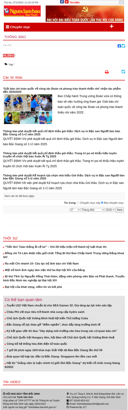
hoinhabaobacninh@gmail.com (93, 403)
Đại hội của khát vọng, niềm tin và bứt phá (32, 287)
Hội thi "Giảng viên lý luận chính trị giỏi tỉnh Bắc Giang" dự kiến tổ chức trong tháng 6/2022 (62, 365)
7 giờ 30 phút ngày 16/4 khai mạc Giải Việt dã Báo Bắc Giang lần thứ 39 (53, 350)
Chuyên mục (60, 26)
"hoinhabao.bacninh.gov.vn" (42, 407)
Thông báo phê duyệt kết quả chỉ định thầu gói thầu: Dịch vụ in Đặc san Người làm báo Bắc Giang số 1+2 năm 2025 (61, 133)
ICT (85, 407)
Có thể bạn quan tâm (23, 299)
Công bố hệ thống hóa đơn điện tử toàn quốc (36, 343)
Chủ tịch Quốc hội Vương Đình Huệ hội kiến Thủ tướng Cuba (46, 318)
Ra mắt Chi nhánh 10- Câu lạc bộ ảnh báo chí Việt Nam (41, 263)
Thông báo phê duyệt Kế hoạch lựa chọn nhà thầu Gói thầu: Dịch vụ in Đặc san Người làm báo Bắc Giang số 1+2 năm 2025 (63, 177)
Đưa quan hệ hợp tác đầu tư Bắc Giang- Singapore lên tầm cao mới (51, 356)
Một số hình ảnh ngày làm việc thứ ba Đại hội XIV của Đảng (44, 270)
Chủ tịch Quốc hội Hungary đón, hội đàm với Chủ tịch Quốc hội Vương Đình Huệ (59, 337)
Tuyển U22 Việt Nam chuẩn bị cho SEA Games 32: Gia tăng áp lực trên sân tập (58, 305)
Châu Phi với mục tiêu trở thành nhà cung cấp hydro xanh (44, 312)
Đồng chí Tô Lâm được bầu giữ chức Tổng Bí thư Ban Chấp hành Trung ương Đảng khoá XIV (63, 255)
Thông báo (15, 37)
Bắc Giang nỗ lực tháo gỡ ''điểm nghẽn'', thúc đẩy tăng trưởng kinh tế (52, 324)
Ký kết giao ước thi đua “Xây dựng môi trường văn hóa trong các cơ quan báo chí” (61, 331)
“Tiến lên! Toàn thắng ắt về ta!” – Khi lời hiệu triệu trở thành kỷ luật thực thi (54, 246)
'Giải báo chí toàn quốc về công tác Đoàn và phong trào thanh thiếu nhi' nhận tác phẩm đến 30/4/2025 (62, 90)
